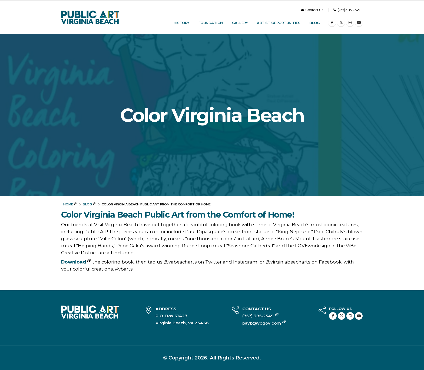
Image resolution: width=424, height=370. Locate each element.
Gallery (240, 23)
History (181, 23)
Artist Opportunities (278, 23)
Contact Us (312, 10)
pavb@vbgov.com (264, 323)
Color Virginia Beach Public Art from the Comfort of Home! (177, 215)
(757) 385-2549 (346, 10)
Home (68, 204)
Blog (314, 23)
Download (73, 262)
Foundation (210, 23)
